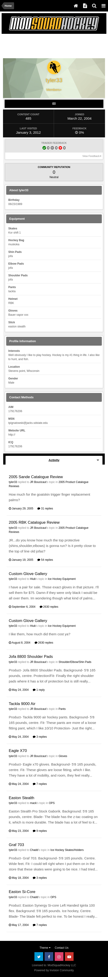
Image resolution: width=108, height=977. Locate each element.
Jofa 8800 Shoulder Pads (31, 656)
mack (33, 803)
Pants (62, 709)
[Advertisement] (40, 46)
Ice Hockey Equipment (62, 579)
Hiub (33, 579)
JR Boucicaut (38, 482)
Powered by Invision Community (54, 970)
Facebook (49, 956)
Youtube (69, 956)
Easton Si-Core (22, 892)
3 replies (40, 736)
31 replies (45, 508)
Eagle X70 (18, 751)
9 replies (40, 830)
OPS (52, 803)
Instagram (59, 956)
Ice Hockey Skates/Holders (67, 850)
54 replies (45, 559)
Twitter (38, 956)
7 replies (40, 784)
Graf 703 (16, 845)
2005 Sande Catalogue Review (36, 477)
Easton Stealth (21, 798)
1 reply (39, 689)
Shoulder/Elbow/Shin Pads (75, 662)
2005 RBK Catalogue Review (34, 522)
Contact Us (61, 947)
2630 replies (49, 606)
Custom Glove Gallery (28, 574)
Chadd (34, 850)
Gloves (63, 756)
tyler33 (13, 482)
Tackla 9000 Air (22, 704)
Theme (45, 947)
